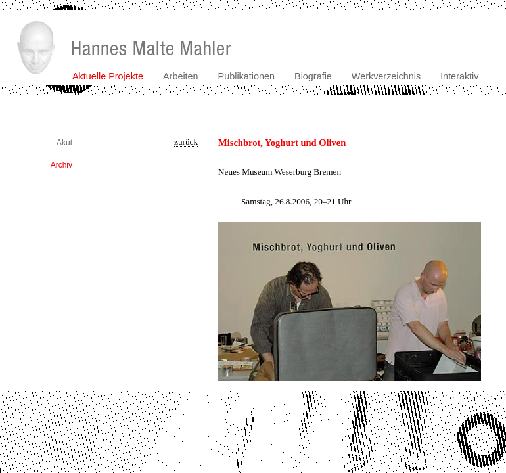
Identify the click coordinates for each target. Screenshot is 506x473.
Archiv (61, 164)
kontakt (449, 395)
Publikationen (246, 76)
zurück (186, 141)
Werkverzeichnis (386, 76)
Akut (64, 142)
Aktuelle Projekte (107, 76)
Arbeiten (180, 76)
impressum (488, 395)
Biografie (313, 76)
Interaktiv (459, 76)
